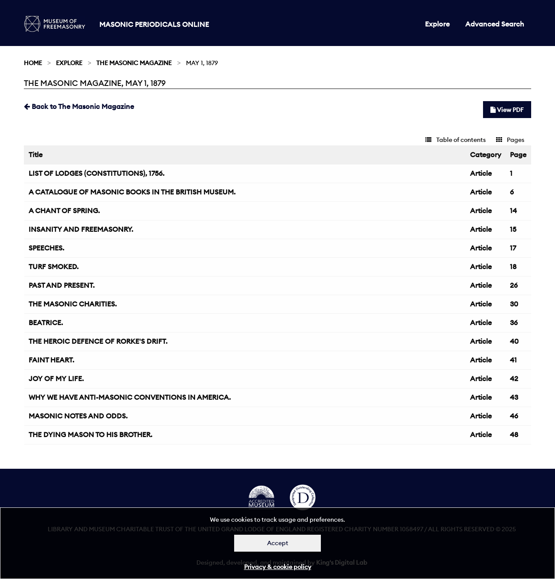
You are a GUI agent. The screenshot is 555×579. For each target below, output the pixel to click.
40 (514, 341)
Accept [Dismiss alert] (277, 543)
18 (513, 266)
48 (514, 434)
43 (514, 397)
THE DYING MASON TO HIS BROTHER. (90, 434)
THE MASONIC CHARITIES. (73, 303)
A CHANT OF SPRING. (64, 210)
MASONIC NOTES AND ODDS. (78, 415)
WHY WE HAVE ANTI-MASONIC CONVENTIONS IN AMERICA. (130, 397)
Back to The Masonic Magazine (79, 106)
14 (513, 210)
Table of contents (455, 140)
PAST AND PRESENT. (62, 285)
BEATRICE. (46, 322)
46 (514, 415)
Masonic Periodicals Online (154, 24)
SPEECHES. (46, 247)
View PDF (507, 110)
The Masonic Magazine (134, 63)
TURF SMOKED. (53, 266)
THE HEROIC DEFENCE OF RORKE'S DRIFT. (98, 341)
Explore (437, 24)
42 (514, 378)
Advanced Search (494, 24)
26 (514, 285)
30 (514, 303)
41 (513, 359)
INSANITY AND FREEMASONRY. (81, 229)
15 (513, 229)
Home (33, 63)
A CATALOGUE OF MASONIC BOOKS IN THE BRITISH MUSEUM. (132, 192)
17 (513, 247)
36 (514, 322)
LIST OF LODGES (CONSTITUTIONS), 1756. (96, 173)
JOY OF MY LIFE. (56, 378)
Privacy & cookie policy (277, 567)
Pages (510, 140)
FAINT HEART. (51, 359)
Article (481, 173)
